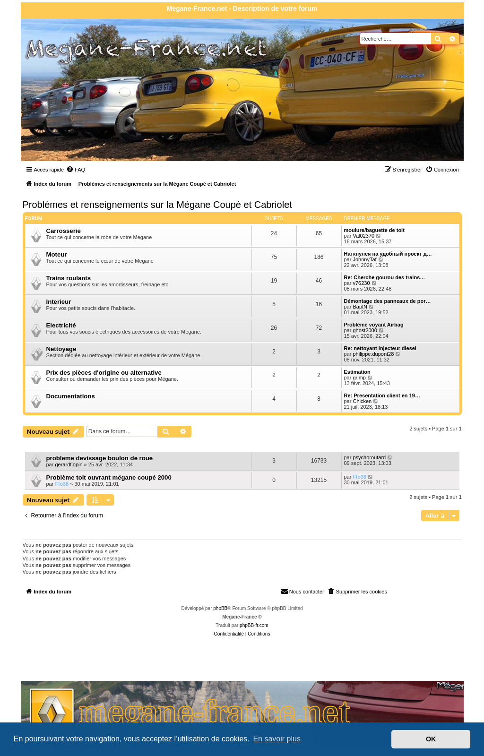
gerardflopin (68, 464)
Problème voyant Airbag (374, 324)
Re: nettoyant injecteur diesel (380, 348)
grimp (359, 377)
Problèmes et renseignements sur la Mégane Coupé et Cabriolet (157, 204)
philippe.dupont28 (373, 354)
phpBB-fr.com (254, 625)
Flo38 (62, 484)
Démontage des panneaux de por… (387, 301)
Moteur (56, 254)
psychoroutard (369, 457)
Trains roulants (68, 278)
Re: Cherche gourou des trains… (384, 277)
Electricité (61, 325)
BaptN (360, 306)
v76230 (361, 283)
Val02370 (363, 236)
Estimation (357, 372)
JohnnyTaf (364, 259)
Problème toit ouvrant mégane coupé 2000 (109, 477)
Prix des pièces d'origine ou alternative (104, 372)
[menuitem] (75, 169)
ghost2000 (365, 330)
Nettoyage (61, 348)
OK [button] (431, 739)
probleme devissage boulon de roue (99, 458)
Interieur (58, 301)
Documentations (70, 396)
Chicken (362, 401)
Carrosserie (63, 230)
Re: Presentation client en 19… (382, 395)
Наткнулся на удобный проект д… (388, 254)
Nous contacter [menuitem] (302, 591)
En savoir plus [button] (277, 739)
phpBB (220, 608)
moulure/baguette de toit (374, 230)
